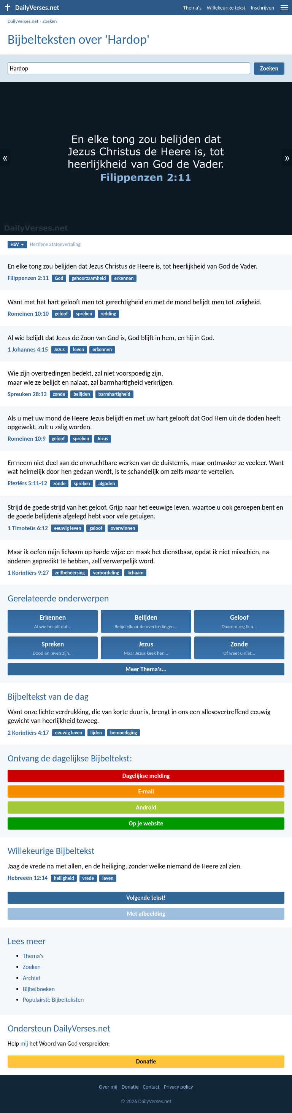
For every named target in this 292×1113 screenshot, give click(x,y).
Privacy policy (178, 1087)
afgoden (106, 483)
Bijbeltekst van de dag (48, 696)
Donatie (146, 1061)
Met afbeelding (146, 913)
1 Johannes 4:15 (28, 349)
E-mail (146, 791)
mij (24, 1043)
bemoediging (123, 733)
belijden (81, 394)
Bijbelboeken (39, 989)
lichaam (135, 573)
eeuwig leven (67, 528)
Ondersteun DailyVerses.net (59, 1028)
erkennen (123, 278)
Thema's (192, 8)
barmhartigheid (114, 394)
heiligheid (64, 878)
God (59, 278)
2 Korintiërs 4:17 (28, 732)
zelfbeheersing (70, 573)
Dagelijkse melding (146, 775)
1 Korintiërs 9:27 (28, 572)
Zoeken (49, 21)
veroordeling (106, 573)
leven (78, 349)
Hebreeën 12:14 (28, 877)
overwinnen (123, 528)
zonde (59, 394)
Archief (31, 978)
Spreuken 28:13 (27, 394)
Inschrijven (262, 8)
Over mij (108, 1087)
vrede (88, 878)
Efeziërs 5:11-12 (27, 483)
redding (108, 314)
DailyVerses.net (23, 21)
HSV (17, 244)
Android (146, 807)
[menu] (284, 10)
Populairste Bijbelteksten (53, 999)
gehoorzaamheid (88, 278)
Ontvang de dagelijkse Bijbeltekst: (70, 758)
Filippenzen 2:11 (28, 277)
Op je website (146, 823)
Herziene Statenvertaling (55, 244)
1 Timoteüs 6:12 (28, 528)
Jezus (59, 349)
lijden (96, 733)
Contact (151, 1087)
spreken (84, 314)
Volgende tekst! (145, 897)
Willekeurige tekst (226, 8)
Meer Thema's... (146, 669)
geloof (61, 314)
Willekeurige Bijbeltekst (51, 850)
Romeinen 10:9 (27, 438)
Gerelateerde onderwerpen (58, 598)
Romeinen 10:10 (28, 313)
